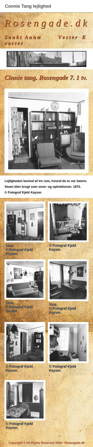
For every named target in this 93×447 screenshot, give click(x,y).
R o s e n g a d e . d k (45, 23)
